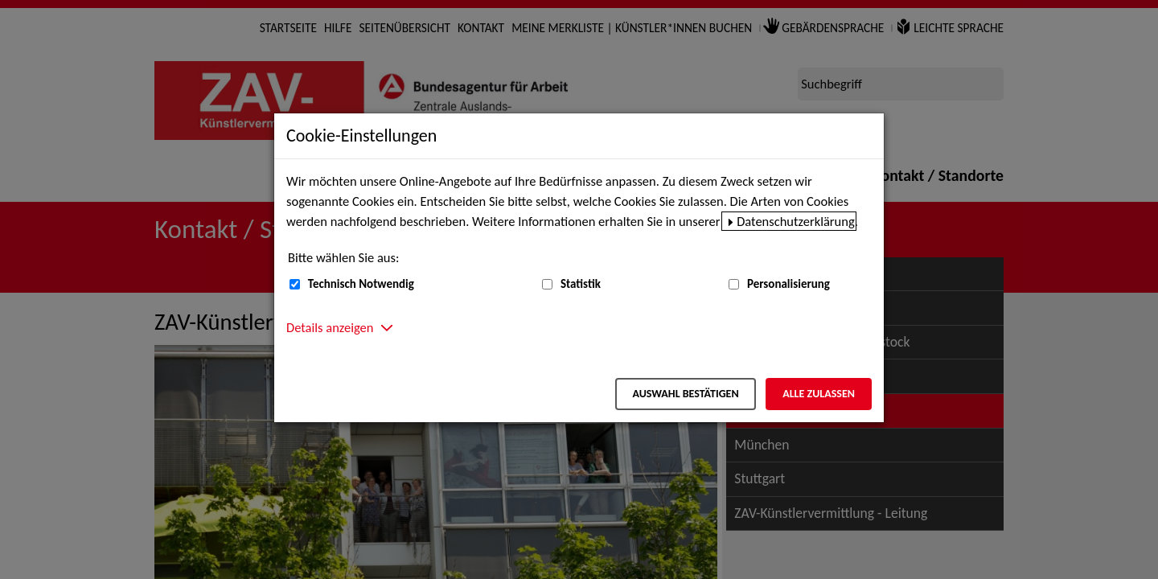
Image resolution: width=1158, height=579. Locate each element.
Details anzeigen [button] (329, 327)
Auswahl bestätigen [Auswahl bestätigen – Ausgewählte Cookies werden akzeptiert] (685, 393)
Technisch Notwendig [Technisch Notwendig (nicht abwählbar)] (361, 284)
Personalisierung (788, 284)
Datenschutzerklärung (796, 221)
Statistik (581, 284)
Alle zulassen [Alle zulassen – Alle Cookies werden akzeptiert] (818, 393)
